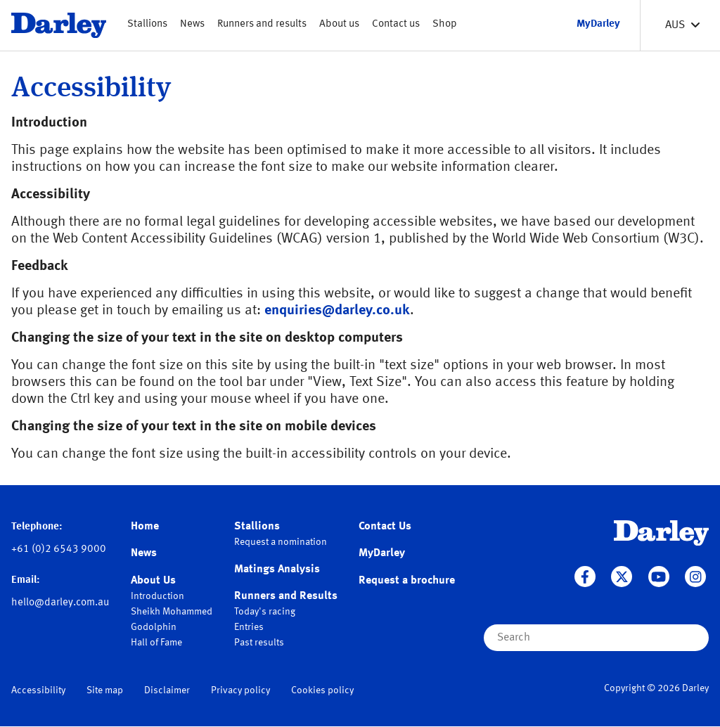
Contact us (396, 24)
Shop (444, 24)
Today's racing (264, 612)
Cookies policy (322, 690)
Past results (259, 643)
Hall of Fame (156, 643)
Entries (249, 627)
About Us (153, 580)
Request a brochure (407, 580)
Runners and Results (286, 596)
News (192, 24)
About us (339, 24)
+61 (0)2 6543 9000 (58, 549)
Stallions (147, 24)
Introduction (157, 596)
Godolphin (153, 627)
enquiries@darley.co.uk (337, 311)
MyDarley (382, 553)
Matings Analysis (277, 569)
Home (145, 526)
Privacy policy (240, 690)
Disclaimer (167, 690)
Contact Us (385, 526)
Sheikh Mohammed (171, 612)
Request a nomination (280, 542)
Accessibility (38, 690)
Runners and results (262, 24)
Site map (104, 690)
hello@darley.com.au (60, 603)
